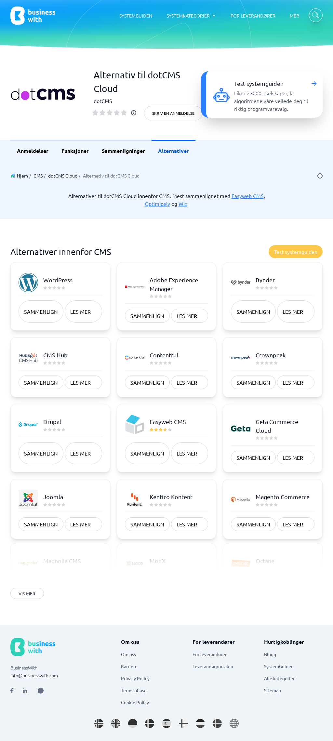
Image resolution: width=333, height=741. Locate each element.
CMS (38, 176)
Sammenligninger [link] (123, 150)
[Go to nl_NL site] (200, 723)
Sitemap (272, 690)
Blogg (270, 654)
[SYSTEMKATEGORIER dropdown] (191, 15)
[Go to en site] (234, 723)
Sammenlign (41, 311)
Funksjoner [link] (75, 150)
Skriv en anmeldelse (173, 113)
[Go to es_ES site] (166, 723)
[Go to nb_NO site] (98, 723)
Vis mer (27, 593)
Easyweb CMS (248, 195)
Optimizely (157, 203)
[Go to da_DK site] (149, 723)
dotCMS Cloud (62, 176)
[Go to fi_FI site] (183, 723)
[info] (133, 112)
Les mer (80, 311)
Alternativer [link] (173, 150)
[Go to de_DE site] (132, 723)
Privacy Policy (135, 678)
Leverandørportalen (213, 666)
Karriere (129, 666)
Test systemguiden (295, 251)
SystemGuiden (279, 666)
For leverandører (210, 654)
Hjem (22, 176)
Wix (183, 203)
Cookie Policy (135, 702)
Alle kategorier (279, 678)
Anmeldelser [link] (32, 150)
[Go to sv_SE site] (217, 723)
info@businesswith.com (34, 675)
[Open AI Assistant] (41, 691)
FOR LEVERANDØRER (253, 16)
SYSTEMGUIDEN (135, 16)
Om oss (128, 654)
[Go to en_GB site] (115, 723)
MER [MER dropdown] (294, 16)
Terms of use (134, 690)
